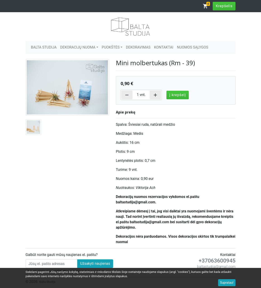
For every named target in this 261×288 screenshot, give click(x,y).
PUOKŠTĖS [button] (111, 47)
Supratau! (227, 282)
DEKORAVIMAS (138, 47)
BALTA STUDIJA (44, 47)
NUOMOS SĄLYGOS (192, 47)
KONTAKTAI (163, 47)
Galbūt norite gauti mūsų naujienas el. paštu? (62, 255)
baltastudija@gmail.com (216, 267)
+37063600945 (217, 261)
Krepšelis (224, 6)
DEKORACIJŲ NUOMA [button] (78, 47)
